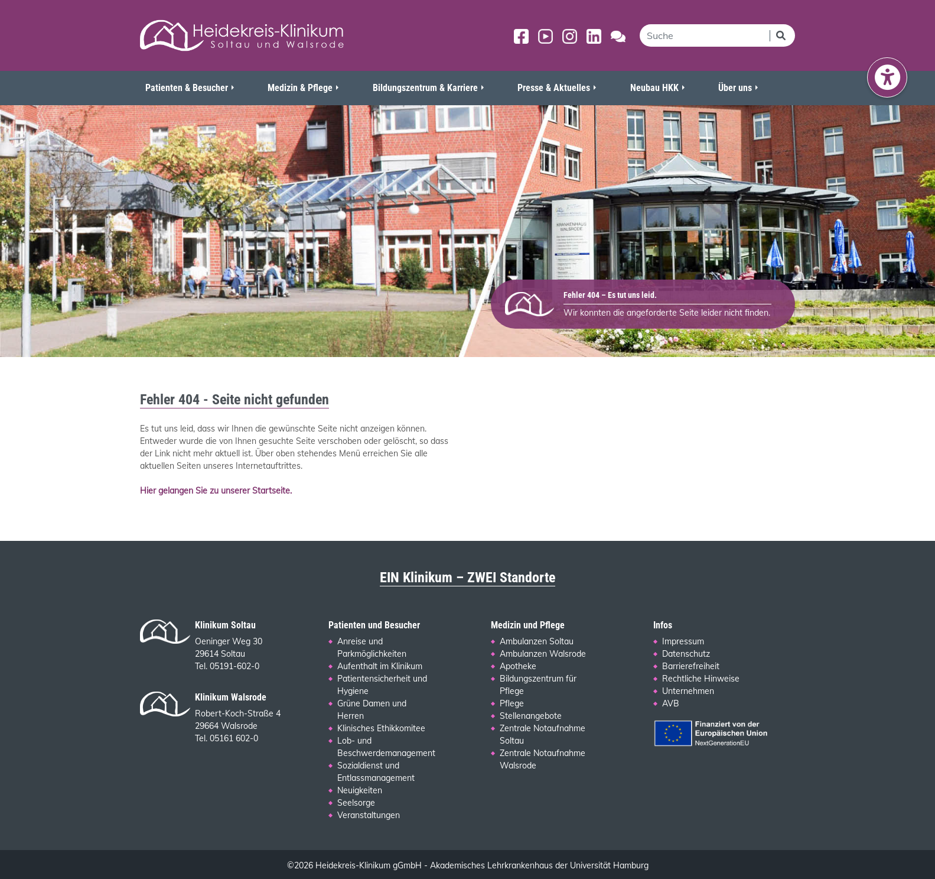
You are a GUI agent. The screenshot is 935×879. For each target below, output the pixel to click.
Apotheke (518, 666)
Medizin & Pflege (300, 87)
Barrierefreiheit (690, 666)
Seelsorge (356, 802)
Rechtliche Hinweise (700, 678)
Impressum (683, 641)
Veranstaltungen (368, 815)
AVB (670, 703)
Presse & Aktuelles (553, 87)
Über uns (735, 87)
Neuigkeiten (359, 790)
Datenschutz (686, 653)
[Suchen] (782, 35)
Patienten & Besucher (186, 87)
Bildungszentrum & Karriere (425, 87)
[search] (705, 35)
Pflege (512, 703)
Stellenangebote (531, 716)
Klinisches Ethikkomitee (381, 728)
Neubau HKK (654, 87)
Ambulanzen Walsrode (543, 653)
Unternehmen (688, 691)
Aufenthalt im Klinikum (379, 666)
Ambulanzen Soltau (537, 641)
